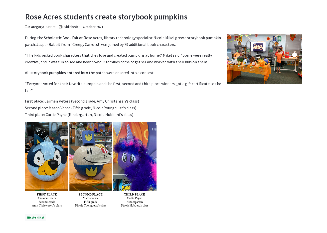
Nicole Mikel (35, 217)
